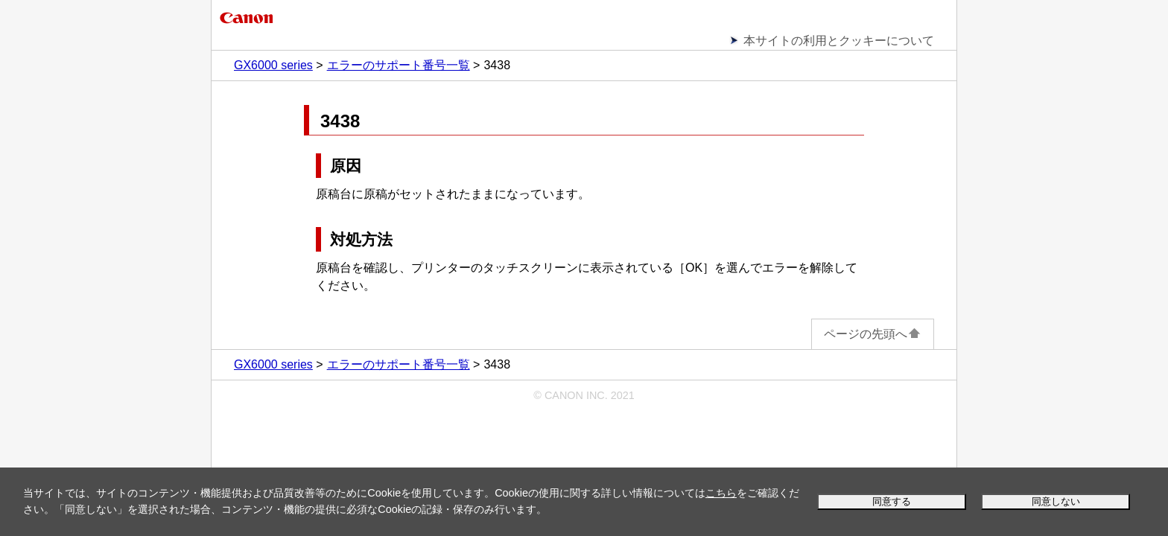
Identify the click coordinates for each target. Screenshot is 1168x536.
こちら (721, 493)
